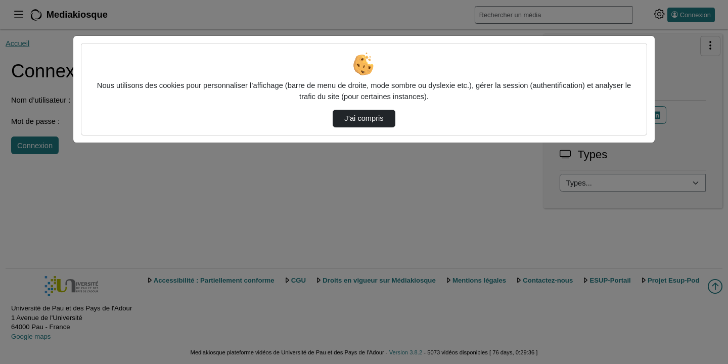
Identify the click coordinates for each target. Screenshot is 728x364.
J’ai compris (363, 118)
